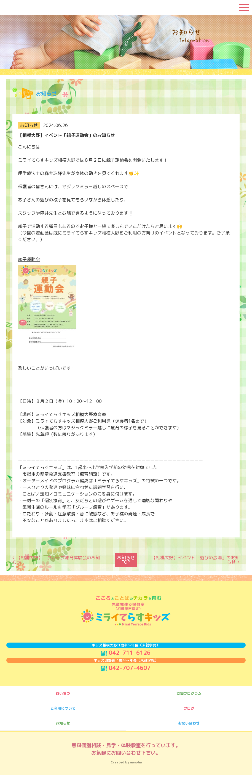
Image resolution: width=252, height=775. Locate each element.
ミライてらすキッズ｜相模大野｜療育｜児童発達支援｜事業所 (37, 7)
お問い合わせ (189, 721)
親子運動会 (29, 259)
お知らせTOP (126, 558)
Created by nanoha (126, 760)
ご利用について (63, 706)
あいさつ (63, 691)
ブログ (189, 706)
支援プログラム (189, 691)
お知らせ (63, 721)
